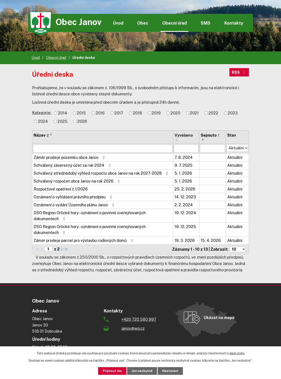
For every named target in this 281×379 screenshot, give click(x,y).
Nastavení (170, 371)
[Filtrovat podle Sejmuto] (212, 148)
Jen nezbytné (142, 371)
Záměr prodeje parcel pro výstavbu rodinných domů (84, 240)
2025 (62, 121)
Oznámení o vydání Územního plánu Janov (75, 205)
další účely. (237, 353)
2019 (156, 113)
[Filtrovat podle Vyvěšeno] (186, 148)
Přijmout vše (112, 371)
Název (41, 135)
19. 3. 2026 (185, 240)
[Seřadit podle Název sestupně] (51, 135)
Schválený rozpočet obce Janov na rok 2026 (77, 181)
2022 (213, 113)
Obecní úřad (174, 22)
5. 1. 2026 (183, 173)
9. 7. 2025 (184, 165)
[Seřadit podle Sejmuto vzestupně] (203, 139)
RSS (239, 72)
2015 (81, 113)
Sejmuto (210, 135)
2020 (175, 113)
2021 (194, 113)
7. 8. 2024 (184, 157)
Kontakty (233, 22)
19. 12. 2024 (185, 212)
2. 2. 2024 (184, 205)
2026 (82, 121)
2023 (233, 113)
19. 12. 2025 (185, 226)
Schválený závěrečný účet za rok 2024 (73, 165)
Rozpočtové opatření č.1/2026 (61, 189)
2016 (100, 113)
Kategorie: (41, 112)
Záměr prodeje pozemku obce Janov (70, 157)
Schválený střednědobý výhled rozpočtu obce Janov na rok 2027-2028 (102, 173)
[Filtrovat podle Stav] (237, 148)
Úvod (118, 22)
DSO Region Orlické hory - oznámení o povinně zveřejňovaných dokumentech (90, 215)
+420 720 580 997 (138, 319)
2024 (43, 121)
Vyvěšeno (184, 135)
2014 (62, 113)
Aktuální (234, 157)
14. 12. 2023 (185, 197)
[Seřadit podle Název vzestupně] (51, 133)
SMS (205, 22)
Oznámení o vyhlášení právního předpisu (73, 197)
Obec (142, 22)
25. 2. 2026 (185, 189)
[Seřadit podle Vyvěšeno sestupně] (177, 141)
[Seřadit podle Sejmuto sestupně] (203, 141)
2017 (118, 113)
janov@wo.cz (133, 328)
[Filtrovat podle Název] (102, 148)
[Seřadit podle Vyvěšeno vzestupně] (177, 139)
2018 (137, 113)
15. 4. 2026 (211, 240)
